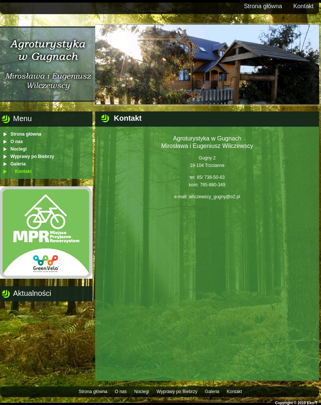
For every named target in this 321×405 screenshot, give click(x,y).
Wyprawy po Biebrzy (32, 156)
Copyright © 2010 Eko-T (296, 403)
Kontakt (303, 6)
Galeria (18, 164)
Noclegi (18, 149)
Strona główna (263, 6)
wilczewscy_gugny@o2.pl (214, 196)
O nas (16, 141)
